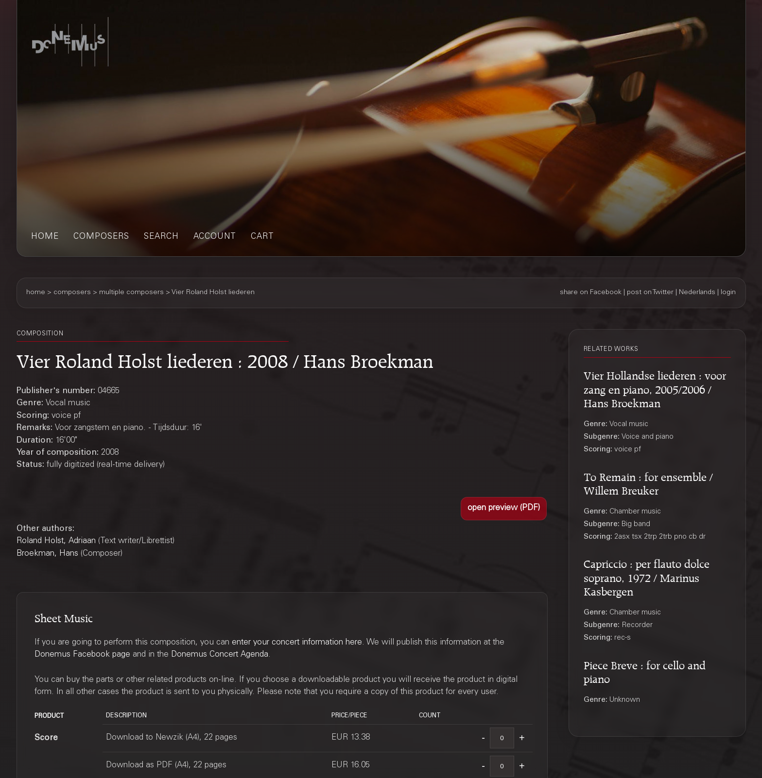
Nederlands (697, 292)
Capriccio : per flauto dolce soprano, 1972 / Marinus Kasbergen (647, 576)
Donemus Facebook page (82, 655)
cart (262, 237)
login (728, 292)
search (161, 237)
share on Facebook (591, 292)
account (214, 237)
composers (101, 237)
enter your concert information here (297, 643)
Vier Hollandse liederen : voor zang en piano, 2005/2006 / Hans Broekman (655, 388)
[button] (504, 508)
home (45, 237)
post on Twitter (650, 292)
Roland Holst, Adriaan (56, 541)
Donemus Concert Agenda (219, 655)
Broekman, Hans (47, 554)
